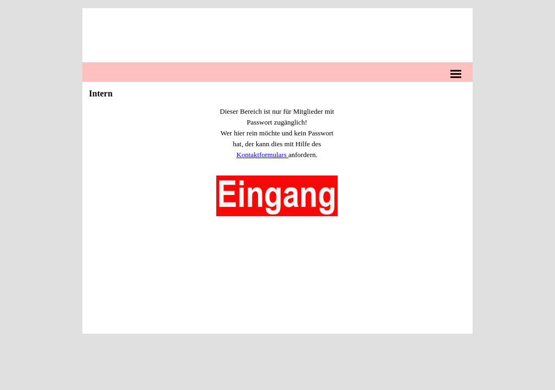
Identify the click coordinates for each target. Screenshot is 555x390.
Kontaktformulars (262, 155)
